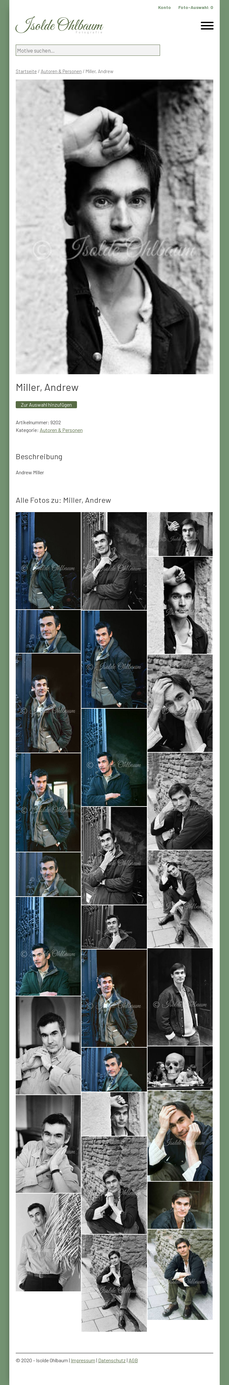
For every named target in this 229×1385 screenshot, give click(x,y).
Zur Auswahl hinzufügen (46, 404)
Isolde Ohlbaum (59, 26)
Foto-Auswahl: (195, 7)
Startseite (26, 71)
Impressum (83, 1360)
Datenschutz (112, 1360)
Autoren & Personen (61, 71)
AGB (133, 1360)
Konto (164, 7)
